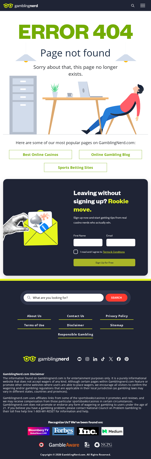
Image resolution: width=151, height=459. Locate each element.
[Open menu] (142, 5)
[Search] (66, 298)
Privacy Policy (117, 316)
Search (116, 297)
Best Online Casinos (40, 154)
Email (109, 235)
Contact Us (75, 316)
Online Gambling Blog (110, 154)
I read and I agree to (102, 252)
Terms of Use (34, 325)
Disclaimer (75, 325)
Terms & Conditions (114, 252)
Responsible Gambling (75, 334)
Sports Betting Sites (75, 167)
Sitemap (116, 325)
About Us (34, 316)
